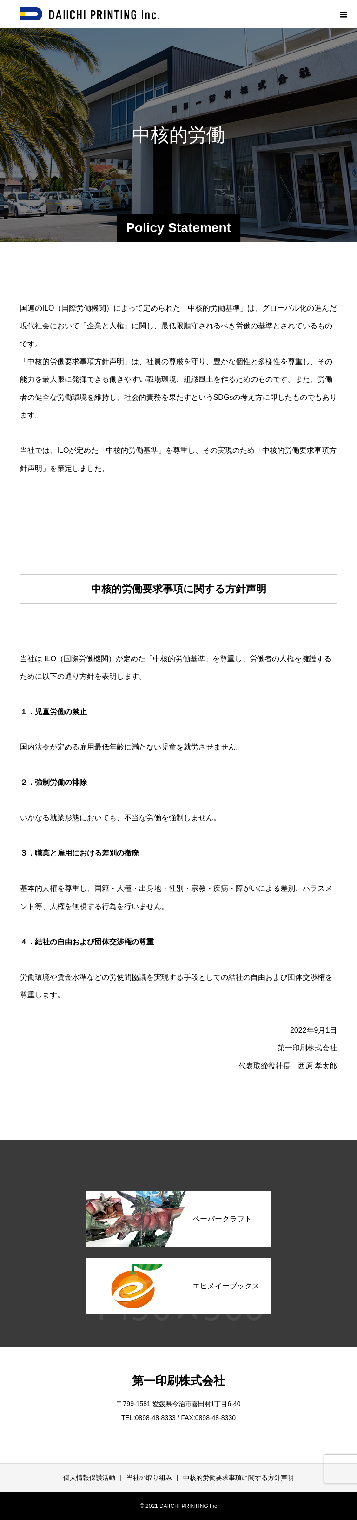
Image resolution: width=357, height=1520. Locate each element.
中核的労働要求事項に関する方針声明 (238, 1477)
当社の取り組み (149, 1477)
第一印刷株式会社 (178, 1380)
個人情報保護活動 (89, 1477)
